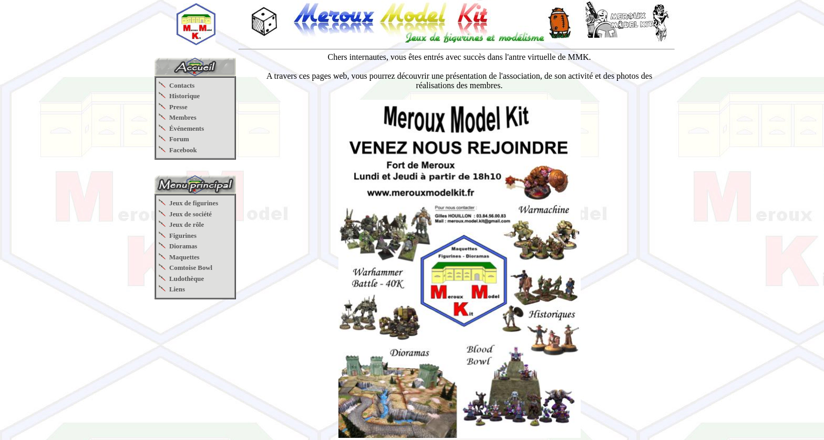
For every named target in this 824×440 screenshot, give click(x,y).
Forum (179, 139)
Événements (186, 128)
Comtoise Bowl (190, 267)
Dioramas (183, 246)
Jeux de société (190, 214)
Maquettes (184, 257)
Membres (183, 117)
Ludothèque (186, 278)
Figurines (183, 235)
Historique (184, 96)
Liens (177, 289)
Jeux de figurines (193, 203)
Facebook (183, 150)
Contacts (181, 85)
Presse (178, 107)
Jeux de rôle (186, 224)
